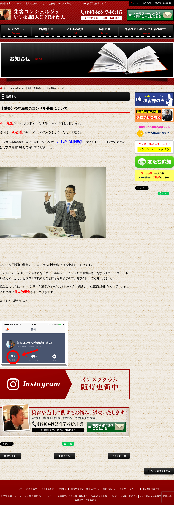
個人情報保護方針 (163, 2)
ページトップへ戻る (159, 472)
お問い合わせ (109, 489)
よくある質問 (75, 31)
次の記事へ (119, 456)
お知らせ (147, 2)
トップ (15, 31)
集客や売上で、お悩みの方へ (146, 31)
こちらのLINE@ (70, 142)
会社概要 (104, 31)
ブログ (135, 2)
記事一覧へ (64, 456)
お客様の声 (46, 31)
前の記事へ (10, 456)
